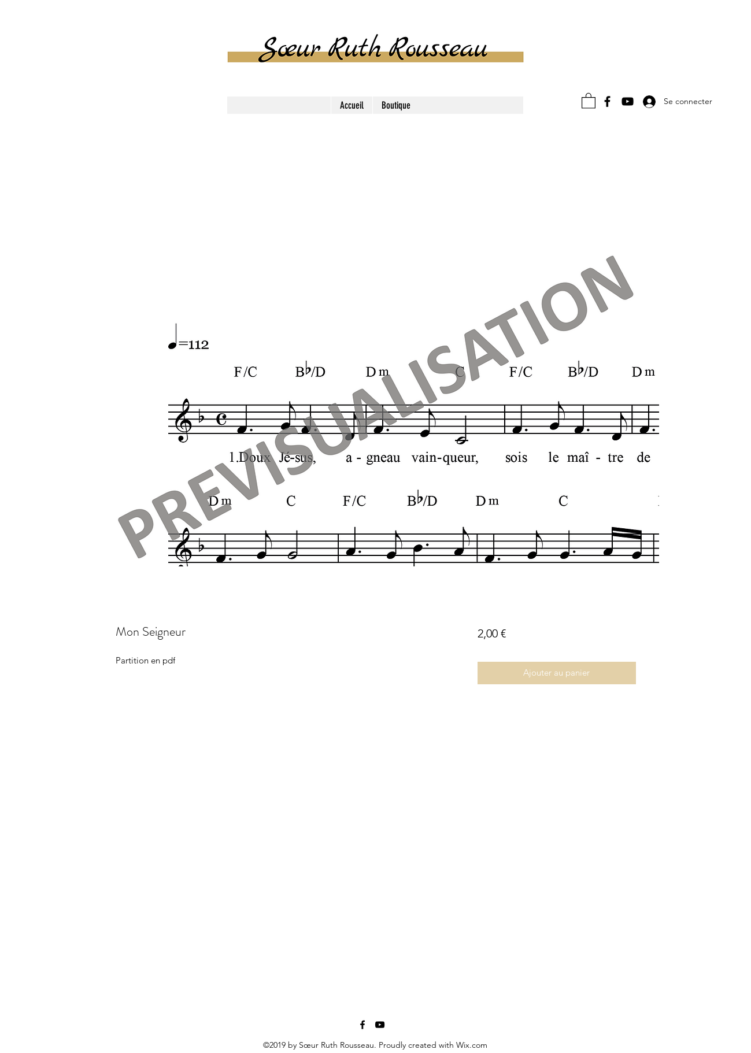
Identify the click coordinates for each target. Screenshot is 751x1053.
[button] (588, 100)
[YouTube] (627, 101)
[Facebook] (607, 101)
